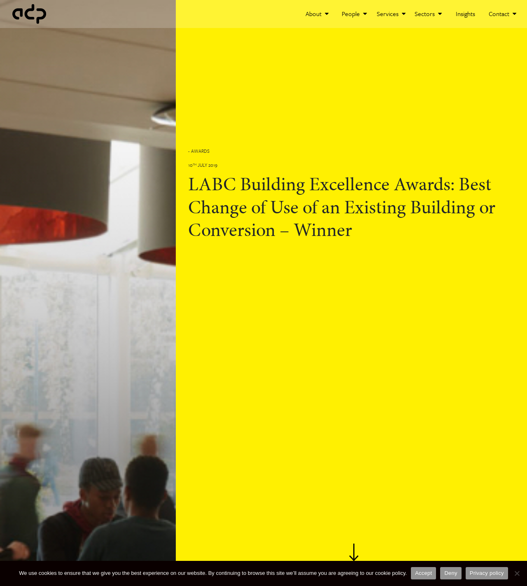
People (354, 13)
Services (391, 13)
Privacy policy (487, 573)
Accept (423, 573)
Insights (465, 13)
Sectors (428, 13)
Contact (502, 13)
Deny (450, 573)
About (317, 13)
